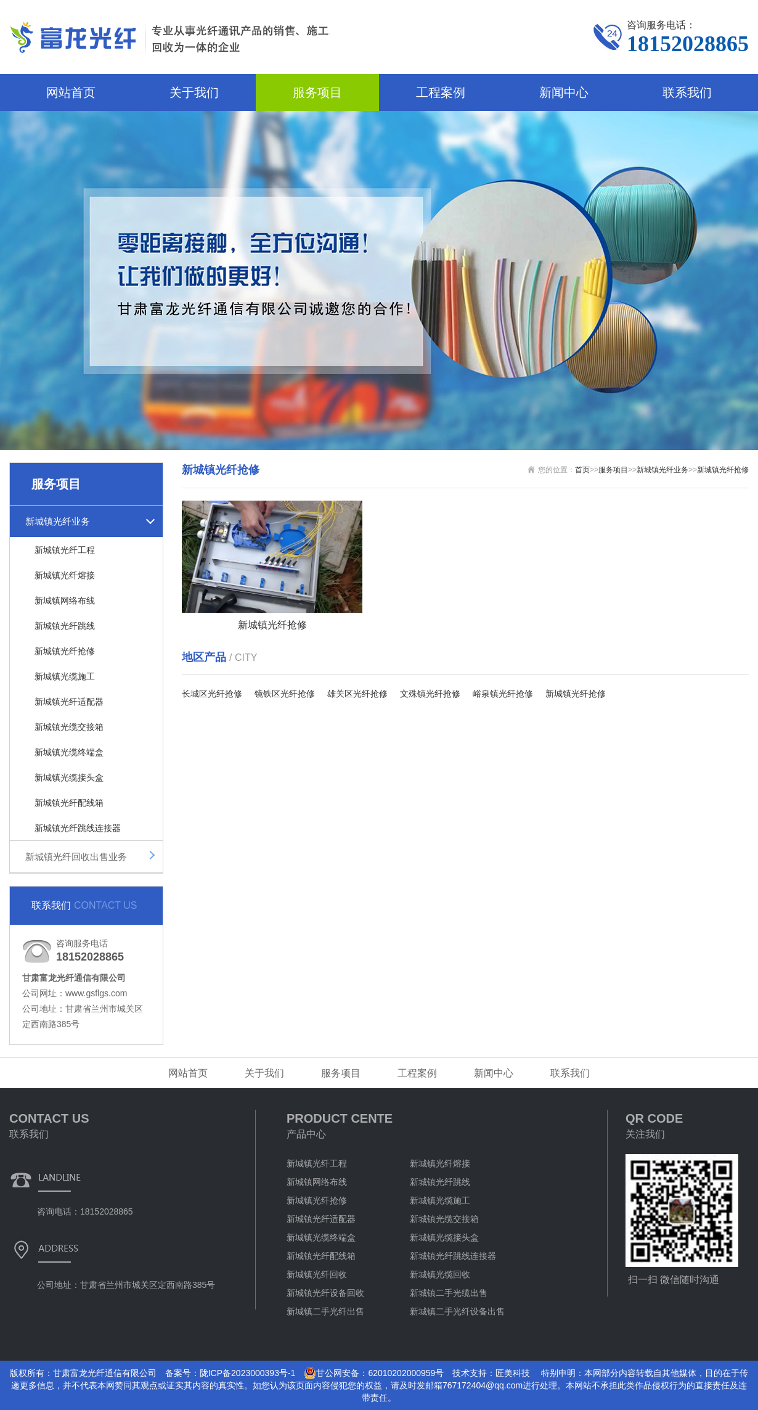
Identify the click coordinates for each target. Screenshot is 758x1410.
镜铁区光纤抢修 (285, 694)
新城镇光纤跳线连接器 (78, 828)
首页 (582, 469)
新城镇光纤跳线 (65, 626)
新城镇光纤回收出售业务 (76, 856)
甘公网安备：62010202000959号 (374, 1373)
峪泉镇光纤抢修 (503, 694)
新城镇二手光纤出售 (325, 1311)
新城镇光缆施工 (65, 676)
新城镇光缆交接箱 (69, 727)
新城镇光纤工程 (65, 550)
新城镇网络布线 (65, 600)
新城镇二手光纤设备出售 (457, 1311)
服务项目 (317, 92)
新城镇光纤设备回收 (325, 1293)
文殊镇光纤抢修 (430, 694)
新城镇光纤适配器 (69, 702)
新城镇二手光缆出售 (448, 1293)
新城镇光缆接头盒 (69, 777)
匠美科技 (512, 1373)
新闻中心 (564, 92)
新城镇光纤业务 (57, 521)
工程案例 (440, 92)
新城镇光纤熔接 (65, 575)
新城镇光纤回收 (317, 1274)
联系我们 (687, 92)
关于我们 (194, 92)
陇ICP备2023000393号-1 (248, 1373)
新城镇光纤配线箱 (69, 803)
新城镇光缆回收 (440, 1274)
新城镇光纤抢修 (65, 651)
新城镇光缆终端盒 (69, 752)
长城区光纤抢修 (212, 694)
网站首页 (71, 92)
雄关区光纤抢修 (357, 694)
